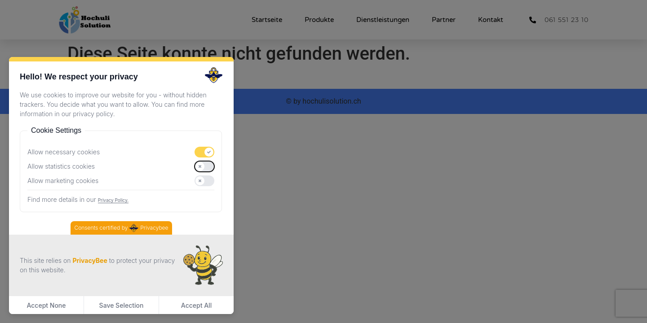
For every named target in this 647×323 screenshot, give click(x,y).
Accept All (196, 305)
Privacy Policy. (113, 200)
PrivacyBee (89, 260)
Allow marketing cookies (62, 181)
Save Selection (121, 305)
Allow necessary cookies (63, 152)
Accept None (46, 305)
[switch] (204, 152)
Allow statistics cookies (61, 166)
